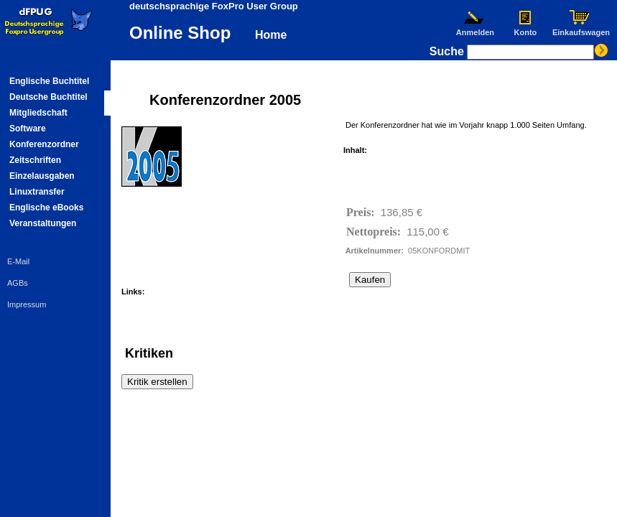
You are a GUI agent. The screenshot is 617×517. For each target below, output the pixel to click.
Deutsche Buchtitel (48, 97)
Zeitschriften (35, 160)
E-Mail (18, 261)
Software (27, 129)
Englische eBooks (46, 207)
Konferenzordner (44, 144)
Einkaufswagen (581, 29)
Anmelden (474, 29)
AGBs (17, 283)
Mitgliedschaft (38, 113)
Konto (525, 29)
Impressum (26, 304)
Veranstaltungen (42, 223)
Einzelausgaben (42, 176)
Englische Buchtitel (49, 81)
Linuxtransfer (37, 192)
